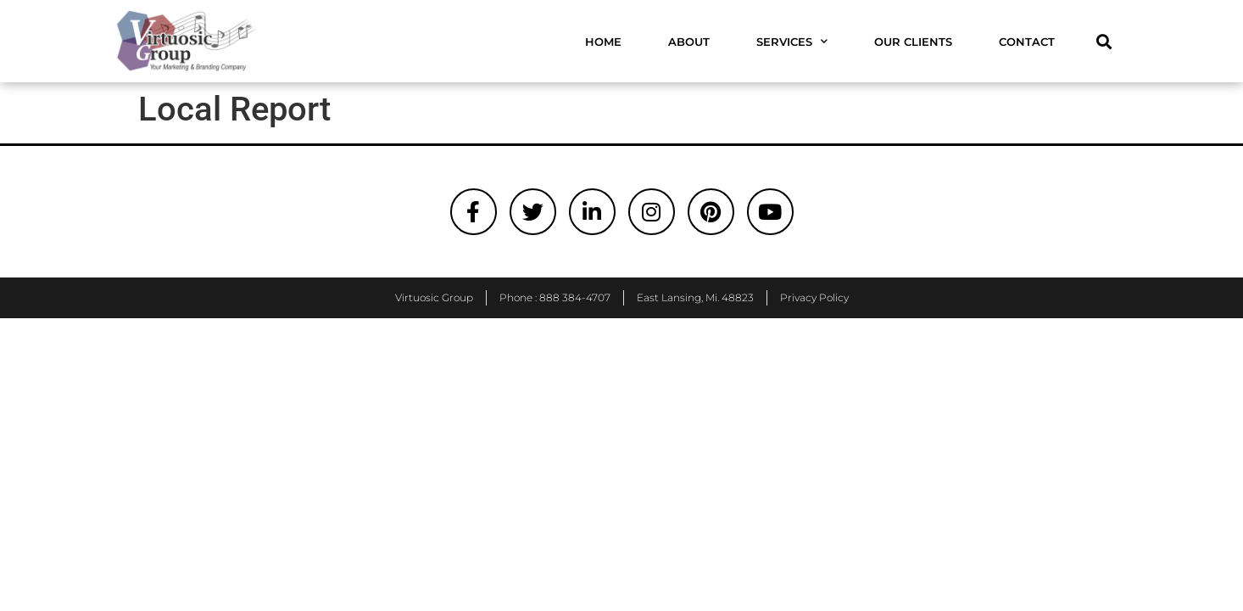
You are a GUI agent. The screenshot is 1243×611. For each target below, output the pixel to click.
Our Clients (913, 41)
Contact (1027, 41)
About (689, 41)
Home (603, 41)
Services (792, 41)
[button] (1103, 41)
